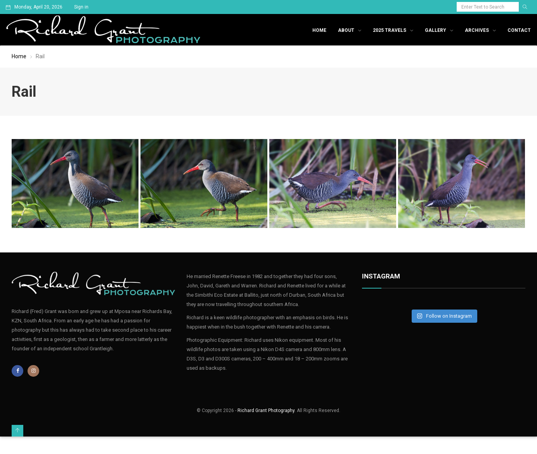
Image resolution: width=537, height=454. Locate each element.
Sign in (81, 7)
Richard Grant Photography (265, 410)
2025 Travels (389, 30)
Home (319, 30)
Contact (519, 30)
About (346, 30)
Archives (477, 30)
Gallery (435, 30)
